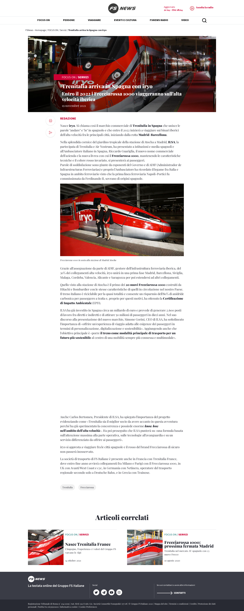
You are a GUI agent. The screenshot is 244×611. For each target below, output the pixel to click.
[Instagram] (119, 592)
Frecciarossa (87, 487)
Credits (193, 603)
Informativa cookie (69, 606)
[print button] (50, 120)
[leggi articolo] (46, 547)
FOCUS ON (53, 30)
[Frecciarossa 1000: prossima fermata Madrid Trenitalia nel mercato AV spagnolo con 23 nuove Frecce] (190, 548)
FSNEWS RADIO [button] (159, 20)
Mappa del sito (161, 603)
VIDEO (185, 20)
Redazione (68, 118)
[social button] (50, 132)
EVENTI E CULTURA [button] (125, 20)
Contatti (171, 592)
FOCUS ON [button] (43, 20)
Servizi (63, 30)
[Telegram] (104, 592)
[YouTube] (111, 592)
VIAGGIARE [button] (94, 20)
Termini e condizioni (179, 603)
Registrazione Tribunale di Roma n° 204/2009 (49, 603)
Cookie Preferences (88, 606)
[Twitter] (96, 592)
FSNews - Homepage (35, 30)
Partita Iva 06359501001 (48, 606)
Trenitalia (67, 487)
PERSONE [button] (69, 20)
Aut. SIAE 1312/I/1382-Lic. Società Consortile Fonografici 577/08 (99, 603)
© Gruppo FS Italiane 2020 (141, 603)
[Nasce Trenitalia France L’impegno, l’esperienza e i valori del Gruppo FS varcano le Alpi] (91, 548)
